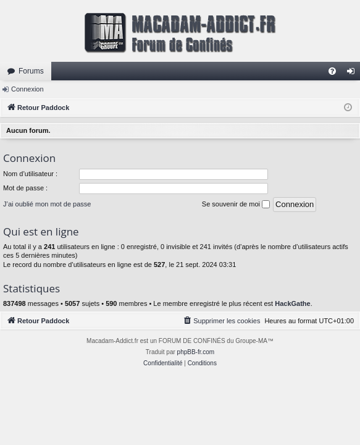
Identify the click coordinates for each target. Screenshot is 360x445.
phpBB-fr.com (196, 352)
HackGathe (292, 303)
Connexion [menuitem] (353, 73)
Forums (31, 71)
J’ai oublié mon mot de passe (47, 204)
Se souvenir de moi (236, 204)
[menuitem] (332, 71)
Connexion (27, 89)
